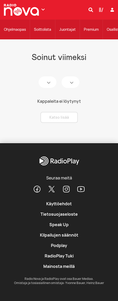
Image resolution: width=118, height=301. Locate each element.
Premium (91, 29)
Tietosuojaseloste (59, 214)
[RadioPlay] (59, 161)
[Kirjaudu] (111, 10)
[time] (70, 82)
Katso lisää (59, 117)
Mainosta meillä (59, 266)
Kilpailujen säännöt (59, 235)
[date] (47, 82)
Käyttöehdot (59, 204)
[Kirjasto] (100, 9)
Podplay (59, 245)
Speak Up (59, 224)
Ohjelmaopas (15, 29)
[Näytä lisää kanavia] (43, 9)
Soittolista (42, 29)
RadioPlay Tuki (59, 256)
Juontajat (67, 29)
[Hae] (89, 9)
